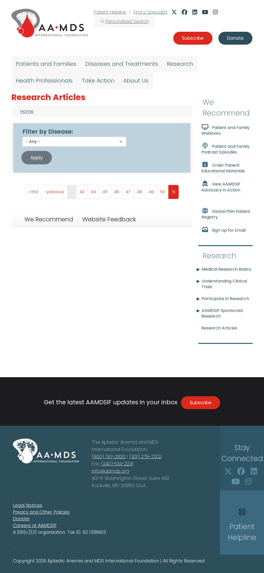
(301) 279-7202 (145, 456)
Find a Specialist (150, 12)
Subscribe (200, 403)
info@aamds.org (110, 471)
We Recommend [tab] (48, 219)
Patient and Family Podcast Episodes (225, 149)
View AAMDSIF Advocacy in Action (221, 186)
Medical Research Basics (226, 269)
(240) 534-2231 (117, 464)
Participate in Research (225, 299)
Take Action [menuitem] (98, 81)
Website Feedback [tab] (109, 219)
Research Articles (219, 328)
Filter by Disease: (47, 131)
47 (129, 191)
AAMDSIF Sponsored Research (222, 313)
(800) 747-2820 (109, 456)
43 (83, 191)
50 (164, 191)
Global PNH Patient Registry (225, 214)
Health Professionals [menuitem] (44, 81)
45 (106, 191)
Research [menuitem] (180, 64)
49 (152, 191)
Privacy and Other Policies (41, 512)
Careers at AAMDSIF (35, 525)
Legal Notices (27, 505)
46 (118, 191)
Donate (21, 519)
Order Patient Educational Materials (223, 168)
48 (141, 191)
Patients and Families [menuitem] (46, 64)
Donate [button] (235, 38)
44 (94, 191)
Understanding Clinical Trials (224, 284)
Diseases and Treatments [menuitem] (121, 64)
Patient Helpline (110, 12)
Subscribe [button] (193, 38)
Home (27, 111)
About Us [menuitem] (135, 81)
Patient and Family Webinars (225, 130)
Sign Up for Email (223, 230)
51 (175, 191)
